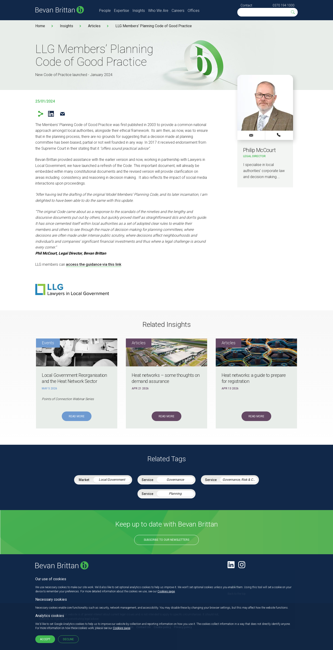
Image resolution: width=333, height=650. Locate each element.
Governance (175, 479)
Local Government (112, 479)
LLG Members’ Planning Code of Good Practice (153, 26)
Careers (178, 10)
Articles (94, 26)
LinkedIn (51, 114)
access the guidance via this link (93, 264)
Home (40, 26)
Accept (45, 639)
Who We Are (158, 10)
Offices (193, 10)
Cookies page (166, 591)
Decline (68, 639)
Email (62, 114)
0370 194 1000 (283, 5)
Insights (138, 10)
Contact (246, 5)
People (105, 10)
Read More (77, 416)
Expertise (121, 10)
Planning (175, 493)
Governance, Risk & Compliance (239, 479)
